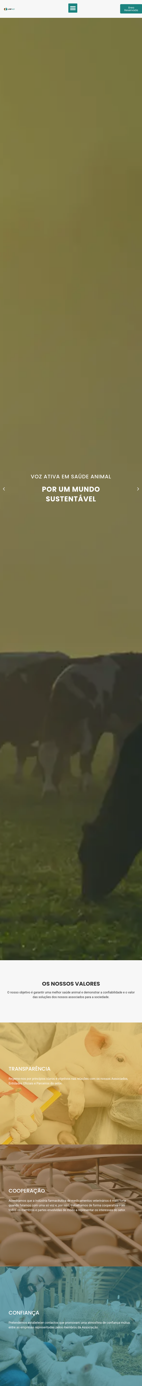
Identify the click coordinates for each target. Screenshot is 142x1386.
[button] (72, 8)
